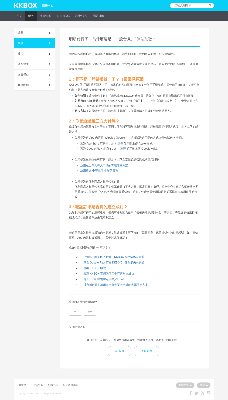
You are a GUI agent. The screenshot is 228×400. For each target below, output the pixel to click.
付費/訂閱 (45, 15)
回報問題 (146, 351)
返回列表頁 (77, 326)
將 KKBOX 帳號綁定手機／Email (103, 279)
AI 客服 (119, 351)
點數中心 (53, 385)
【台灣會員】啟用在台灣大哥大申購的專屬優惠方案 (115, 284)
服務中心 (23, 385)
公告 (20, 15)
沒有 (89, 311)
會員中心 (38, 385)
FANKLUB (63, 15)
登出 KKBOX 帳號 (94, 268)
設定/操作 (81, 15)
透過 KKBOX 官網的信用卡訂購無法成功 (108, 273)
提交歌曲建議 (70, 385)
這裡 (120, 143)
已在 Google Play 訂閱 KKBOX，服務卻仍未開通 (113, 262)
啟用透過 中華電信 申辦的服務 (99, 170)
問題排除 (98, 15)
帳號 (31, 15)
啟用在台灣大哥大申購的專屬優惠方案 (104, 165)
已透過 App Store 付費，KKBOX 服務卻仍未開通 (113, 256)
